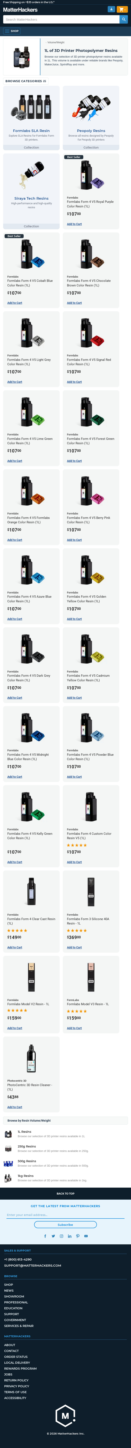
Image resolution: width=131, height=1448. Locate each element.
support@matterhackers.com (32, 1265)
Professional (16, 1302)
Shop (8, 1285)
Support (11, 1314)
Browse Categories (25, 81)
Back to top (65, 1193)
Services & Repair (18, 1326)
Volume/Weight (56, 42)
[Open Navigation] (11, 31)
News (9, 1290)
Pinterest (77, 1236)
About (9, 1345)
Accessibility (15, 1398)
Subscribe (65, 1225)
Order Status (16, 1357)
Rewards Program (20, 1368)
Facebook (45, 1236)
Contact (11, 1351)
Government (15, 1320)
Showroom (14, 1296)
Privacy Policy (16, 1386)
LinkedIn (69, 1236)
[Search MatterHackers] (123, 19)
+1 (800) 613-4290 (18, 1259)
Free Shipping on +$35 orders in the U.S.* (28, 2)
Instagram (61, 1236)
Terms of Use (15, 1392)
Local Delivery (17, 1363)
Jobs (8, 1374)
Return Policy (16, 1380)
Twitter (53, 1236)
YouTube (86, 1236)
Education (13, 1308)
